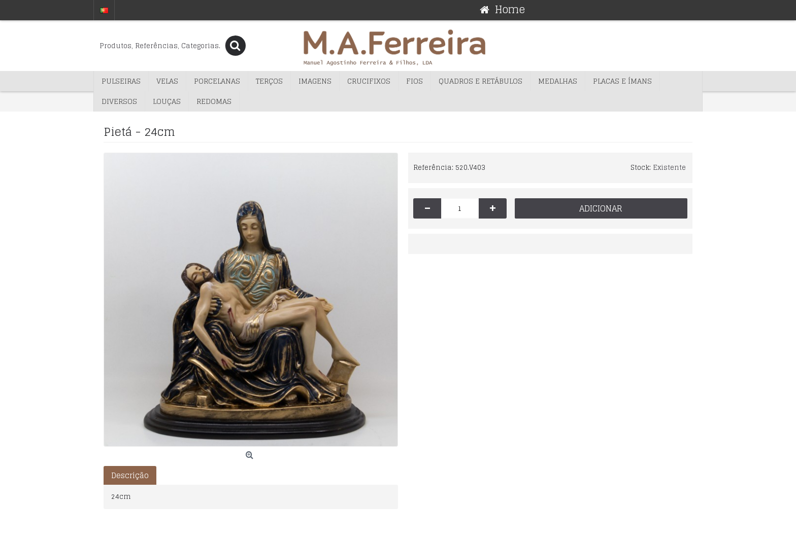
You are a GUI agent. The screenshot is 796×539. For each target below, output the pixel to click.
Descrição (130, 475)
